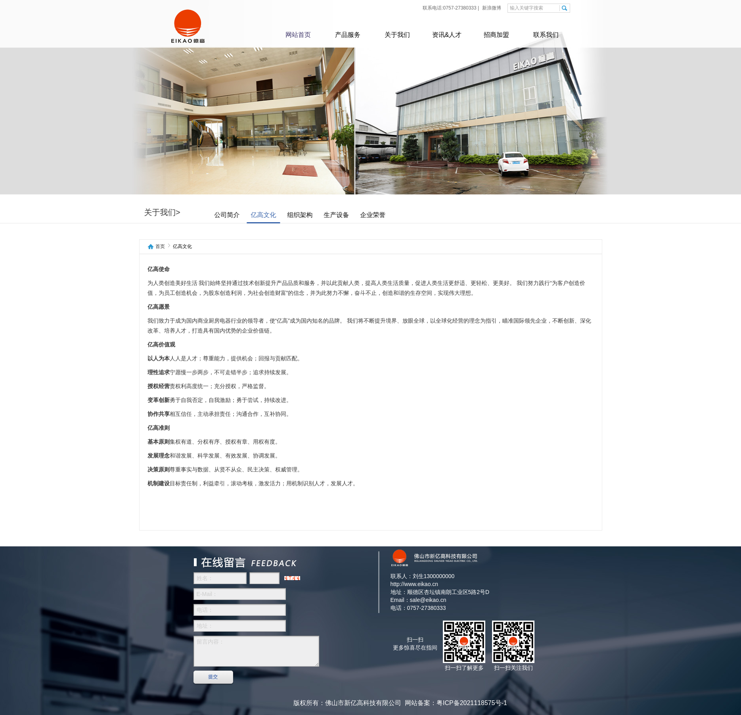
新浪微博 (491, 8)
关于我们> (185, 212)
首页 (160, 246)
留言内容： (256, 651)
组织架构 (322, 214)
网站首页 (298, 34)
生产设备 (358, 214)
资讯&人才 (447, 34)
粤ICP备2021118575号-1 (472, 703)
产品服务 (347, 34)
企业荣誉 (395, 214)
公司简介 (249, 214)
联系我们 (546, 34)
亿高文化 (286, 214)
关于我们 (397, 34)
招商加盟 (496, 34)
